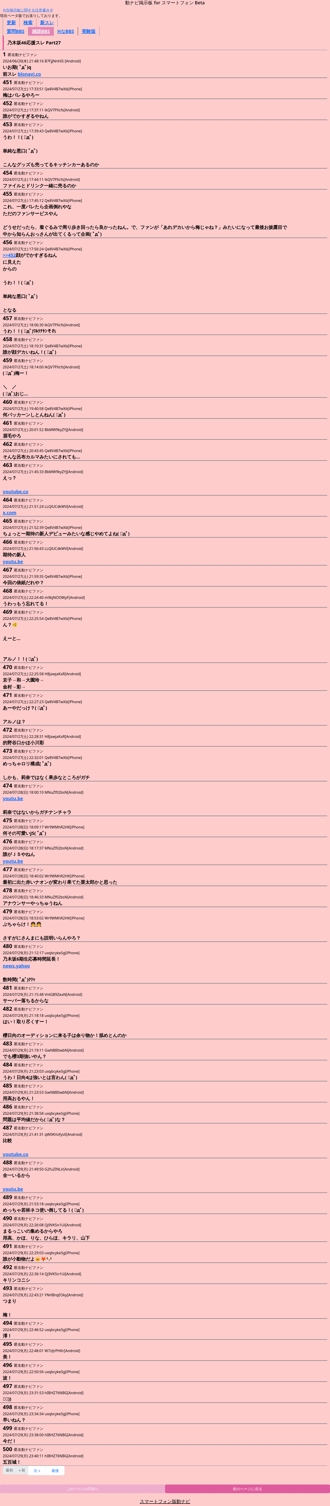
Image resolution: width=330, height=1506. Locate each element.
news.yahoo (16, 966)
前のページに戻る (247, 1488)
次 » (37, 1470)
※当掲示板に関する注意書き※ (28, 10)
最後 (55, 1470)
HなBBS (65, 31)
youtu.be (13, 561)
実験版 (89, 31)
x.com (9, 512)
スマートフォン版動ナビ (165, 1501)
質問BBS (16, 31)
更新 (11, 22)
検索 (28, 22)
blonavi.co (29, 74)
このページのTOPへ (82, 1488)
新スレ (47, 22)
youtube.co (15, 491)
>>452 (9, 255)
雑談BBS (41, 31)
